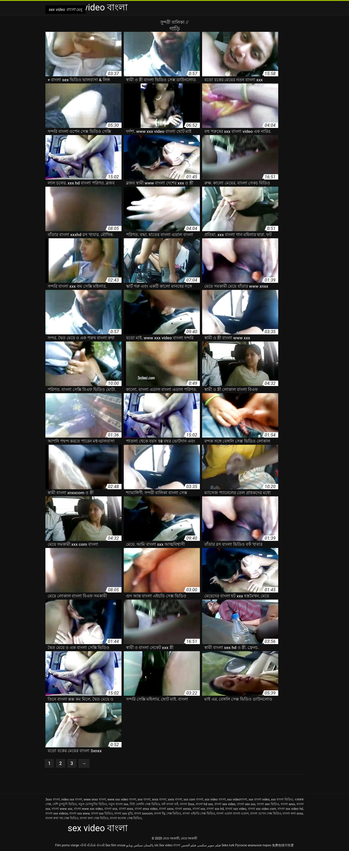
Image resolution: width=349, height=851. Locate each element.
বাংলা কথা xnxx (293, 813)
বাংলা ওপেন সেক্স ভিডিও (265, 813)
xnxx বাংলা (159, 799)
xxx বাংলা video (259, 799)
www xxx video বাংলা (121, 799)
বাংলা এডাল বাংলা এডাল (232, 813)
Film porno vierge (67, 845)
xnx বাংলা (144, 799)
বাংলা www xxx (62, 809)
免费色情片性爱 (283, 845)
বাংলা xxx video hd (290, 809)
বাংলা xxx (199, 809)
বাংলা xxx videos (56, 813)
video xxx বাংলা (71, 799)
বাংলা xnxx (126, 809)
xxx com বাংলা (193, 799)
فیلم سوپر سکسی (209, 845)
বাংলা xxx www (79, 813)
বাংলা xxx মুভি (123, 813)
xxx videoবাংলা (237, 799)
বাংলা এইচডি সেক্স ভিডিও (199, 813)
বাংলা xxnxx (183, 809)
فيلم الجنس (188, 845)
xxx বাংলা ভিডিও (282, 799)
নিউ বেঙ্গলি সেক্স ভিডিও (145, 804)
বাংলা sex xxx (246, 804)
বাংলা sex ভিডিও (268, 804)
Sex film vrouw (115, 845)
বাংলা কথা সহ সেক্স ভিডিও (61, 818)
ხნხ (156, 845)
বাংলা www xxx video (88, 809)
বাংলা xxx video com (262, 809)
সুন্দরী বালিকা (173, 22)
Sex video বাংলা (169, 845)
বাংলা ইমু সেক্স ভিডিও (167, 813)
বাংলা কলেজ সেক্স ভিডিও (126, 818)
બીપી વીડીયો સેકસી (92, 845)
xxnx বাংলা (175, 799)
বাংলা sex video (224, 804)
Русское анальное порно (253, 845)
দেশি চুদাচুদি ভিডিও (65, 804)
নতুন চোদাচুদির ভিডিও (92, 804)
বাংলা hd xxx (204, 804)
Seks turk (227, 845)
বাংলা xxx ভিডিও (102, 813)
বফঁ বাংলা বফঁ (169, 804)
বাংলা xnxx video (146, 809)
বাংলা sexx (288, 804)
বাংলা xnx (110, 809)
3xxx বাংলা (52, 799)
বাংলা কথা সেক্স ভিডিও (94, 818)
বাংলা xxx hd (215, 809)
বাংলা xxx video (235, 809)
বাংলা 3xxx (187, 804)
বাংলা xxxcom (143, 813)
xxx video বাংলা (215, 799)
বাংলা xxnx (166, 809)
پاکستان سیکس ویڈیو (140, 845)
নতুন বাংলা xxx (118, 804)
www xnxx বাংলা (95, 799)
